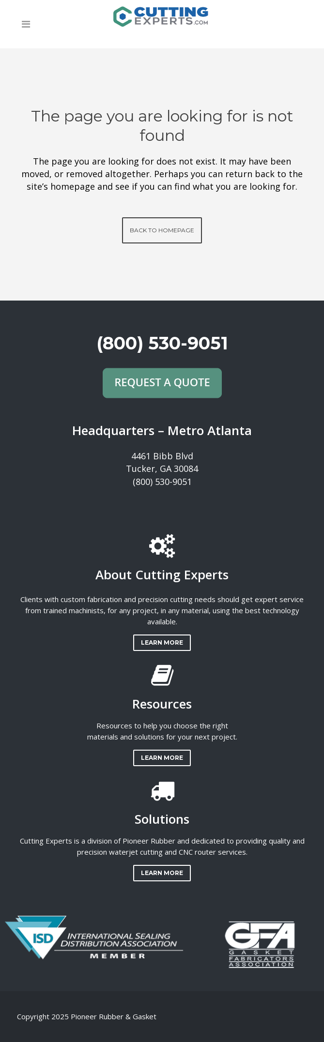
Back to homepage (162, 230)
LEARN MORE (162, 642)
